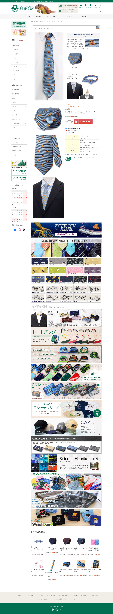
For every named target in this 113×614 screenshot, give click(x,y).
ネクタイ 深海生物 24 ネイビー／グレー (80, 548)
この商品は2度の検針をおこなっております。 (83, 157)
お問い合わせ (82, 16)
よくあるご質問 (67, 16)
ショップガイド (52, 16)
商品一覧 (38, 16)
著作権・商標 (94, 595)
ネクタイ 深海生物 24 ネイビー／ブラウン (66, 548)
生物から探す (18, 85)
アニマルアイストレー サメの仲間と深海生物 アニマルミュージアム (94, 548)
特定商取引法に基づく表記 (80, 595)
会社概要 (40, 595)
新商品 (19, 40)
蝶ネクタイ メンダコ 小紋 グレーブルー (37, 548)
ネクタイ (44, 21)
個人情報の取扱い (64, 595)
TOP (28, 16)
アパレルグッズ (37, 21)
